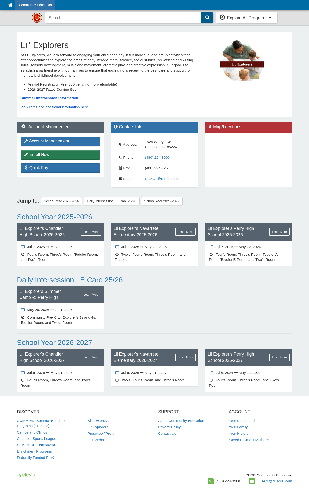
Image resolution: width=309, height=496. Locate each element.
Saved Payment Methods (249, 440)
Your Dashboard (242, 421)
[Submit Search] (207, 17)
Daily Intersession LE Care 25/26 (111, 201)
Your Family (238, 427)
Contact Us (167, 433)
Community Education (35, 5)
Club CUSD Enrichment (36, 445)
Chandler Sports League (36, 438)
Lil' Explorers (98, 427)
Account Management (46, 141)
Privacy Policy (169, 427)
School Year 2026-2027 (161, 201)
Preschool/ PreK (101, 433)
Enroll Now (36, 154)
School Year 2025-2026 (61, 201)
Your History (238, 433)
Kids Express (98, 421)
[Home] (10, 5)
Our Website (98, 440)
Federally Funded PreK (35, 457)
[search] (123, 17)
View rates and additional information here (54, 107)
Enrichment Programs (34, 451)
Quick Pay (36, 167)
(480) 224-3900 (157, 157)
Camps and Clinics (32, 432)
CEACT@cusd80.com (162, 179)
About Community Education (181, 421)
